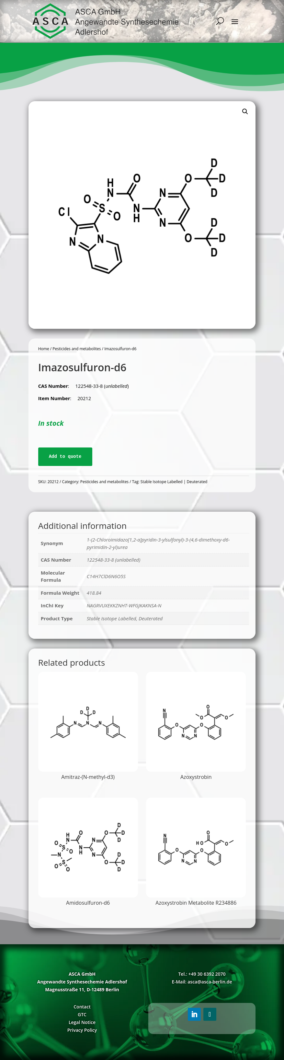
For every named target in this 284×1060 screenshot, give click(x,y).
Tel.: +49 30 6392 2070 (201, 974)
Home (43, 348)
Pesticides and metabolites (76, 348)
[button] (245, 111)
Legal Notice (82, 1022)
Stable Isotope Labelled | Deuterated (174, 481)
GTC (82, 1014)
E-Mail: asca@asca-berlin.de (202, 982)
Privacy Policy (82, 1030)
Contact (82, 1007)
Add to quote (65, 456)
